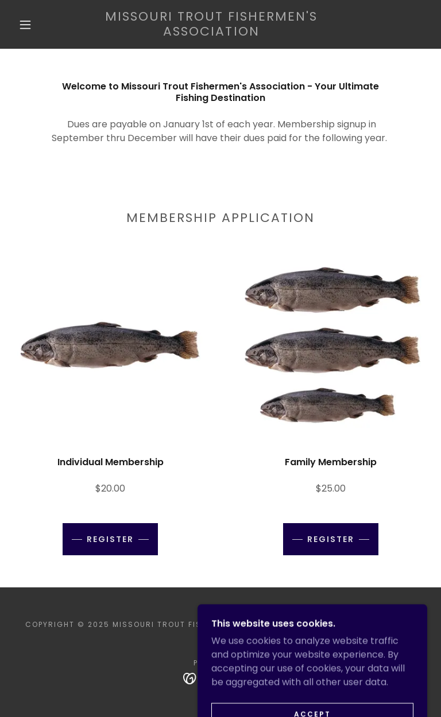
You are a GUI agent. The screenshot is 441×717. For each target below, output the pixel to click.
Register (110, 539)
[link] (211, 32)
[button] (25, 24)
